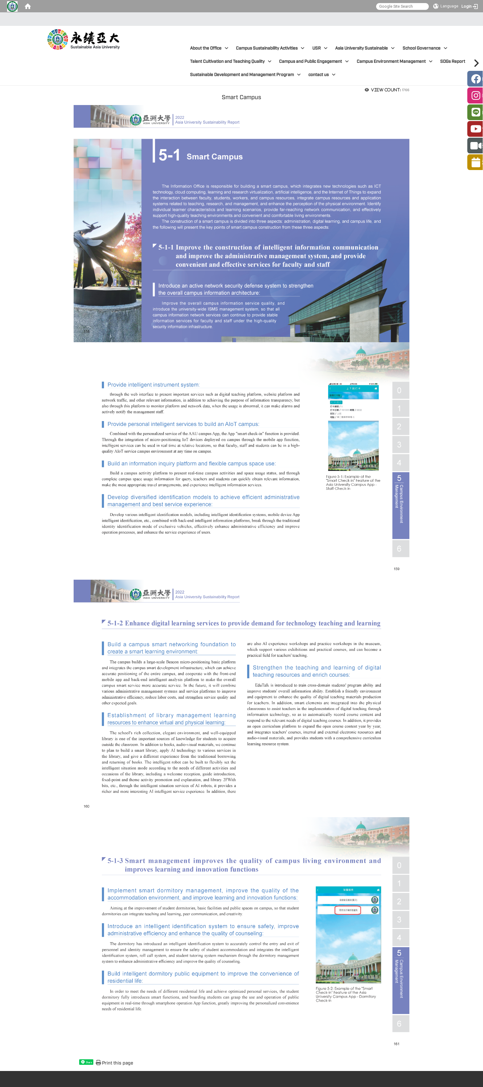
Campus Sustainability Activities (270, 48)
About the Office (209, 48)
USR (319, 48)
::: (239, 19)
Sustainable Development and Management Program (245, 74)
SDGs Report (456, 61)
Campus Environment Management (394, 61)
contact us (321, 74)
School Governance (425, 48)
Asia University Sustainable (365, 48)
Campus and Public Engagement (314, 61)
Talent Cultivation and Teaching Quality (230, 61)
